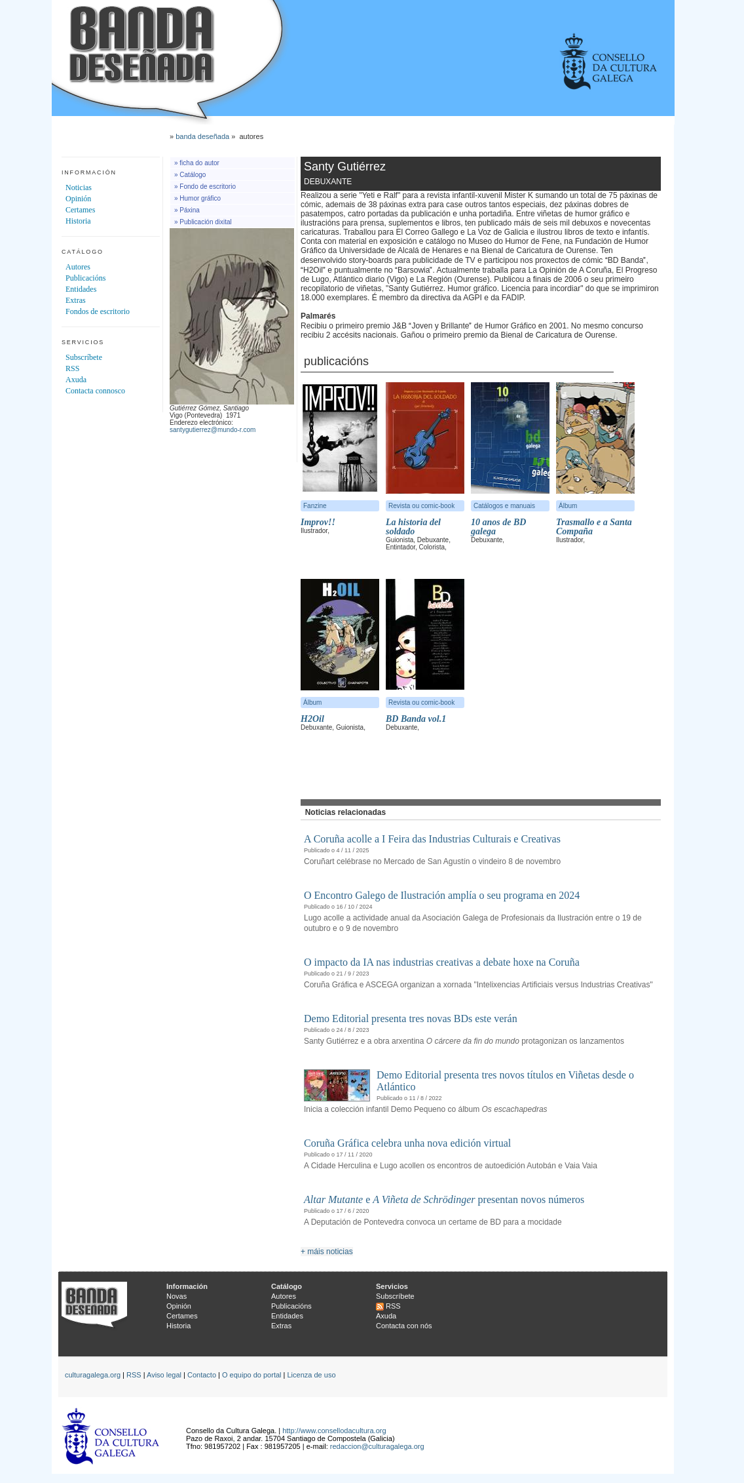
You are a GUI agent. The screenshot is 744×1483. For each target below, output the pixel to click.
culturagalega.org (93, 1375)
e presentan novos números (444, 1199)
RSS (72, 368)
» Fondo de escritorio (205, 186)
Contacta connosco (95, 390)
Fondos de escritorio (97, 311)
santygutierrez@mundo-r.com (212, 429)
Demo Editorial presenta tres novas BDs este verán (410, 1018)
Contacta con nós (404, 1326)
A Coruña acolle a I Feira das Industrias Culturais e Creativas (432, 838)
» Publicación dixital (203, 222)
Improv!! (318, 522)
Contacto (201, 1375)
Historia (78, 221)
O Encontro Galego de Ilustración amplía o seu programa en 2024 (442, 895)
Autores (77, 266)
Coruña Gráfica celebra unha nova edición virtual (407, 1143)
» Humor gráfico (197, 198)
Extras (75, 300)
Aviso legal (164, 1375)
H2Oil (312, 719)
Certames (80, 209)
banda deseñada (202, 136)
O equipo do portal (252, 1375)
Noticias (78, 187)
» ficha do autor (196, 163)
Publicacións (85, 278)
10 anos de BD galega (498, 526)
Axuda (75, 379)
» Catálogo (190, 174)
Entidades (80, 289)
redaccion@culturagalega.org (377, 1446)
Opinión (78, 198)
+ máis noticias (327, 1251)
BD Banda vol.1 (416, 719)
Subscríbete (83, 357)
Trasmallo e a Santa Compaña (594, 526)
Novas (176, 1296)
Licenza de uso (312, 1375)
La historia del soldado (413, 526)
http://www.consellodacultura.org (334, 1430)
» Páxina (187, 210)
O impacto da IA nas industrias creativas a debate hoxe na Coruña (442, 962)
